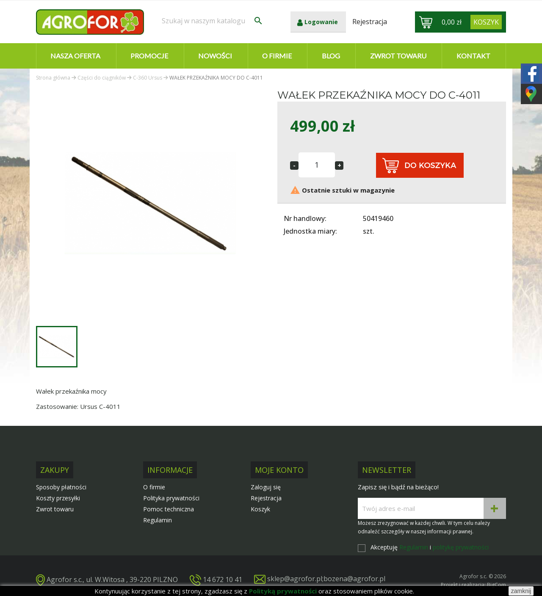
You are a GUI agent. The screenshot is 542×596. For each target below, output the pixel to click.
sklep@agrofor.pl (294, 578)
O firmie (277, 56)
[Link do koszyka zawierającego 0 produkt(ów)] (486, 22)
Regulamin (157, 520)
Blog (331, 56)
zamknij (521, 591)
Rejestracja (266, 498)
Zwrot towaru (398, 56)
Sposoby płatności (61, 487)
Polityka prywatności (171, 498)
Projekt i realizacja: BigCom (473, 584)
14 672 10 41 (222, 579)
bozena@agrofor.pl (354, 578)
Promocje (149, 56)
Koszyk (260, 509)
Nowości (215, 56)
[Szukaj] (212, 20)
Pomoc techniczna (168, 509)
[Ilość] (317, 164)
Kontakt (473, 56)
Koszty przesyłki (58, 498)
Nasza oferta (75, 56)
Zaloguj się (266, 487)
